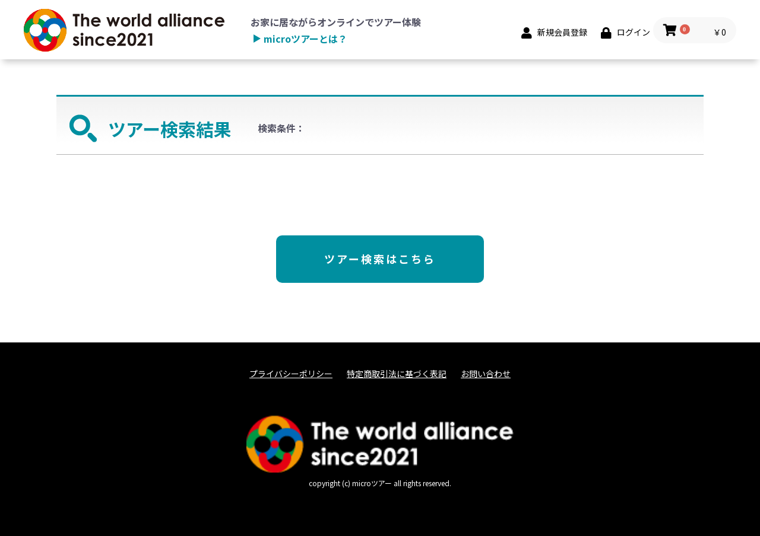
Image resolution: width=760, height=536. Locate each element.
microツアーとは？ (305, 38)
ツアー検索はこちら (380, 258)
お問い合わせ (486, 373)
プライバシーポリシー (290, 373)
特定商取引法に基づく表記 (396, 373)
